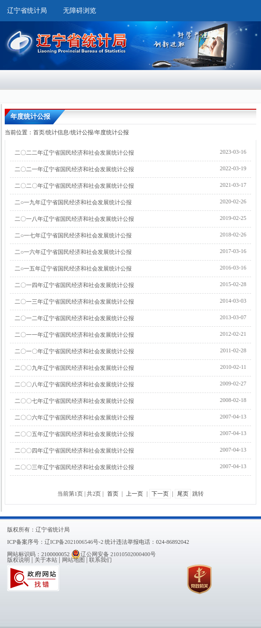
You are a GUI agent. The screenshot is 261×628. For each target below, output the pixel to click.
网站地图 (73, 560)
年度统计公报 (112, 132)
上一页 (134, 493)
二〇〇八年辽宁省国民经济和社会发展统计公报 (74, 384)
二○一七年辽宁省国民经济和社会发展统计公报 (73, 235)
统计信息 (57, 132)
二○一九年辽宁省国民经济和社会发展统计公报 (73, 202)
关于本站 (46, 560)
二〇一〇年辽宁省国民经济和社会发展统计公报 (74, 351)
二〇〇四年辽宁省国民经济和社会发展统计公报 (74, 450)
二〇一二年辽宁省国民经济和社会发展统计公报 (74, 318)
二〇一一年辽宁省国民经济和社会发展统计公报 (74, 334)
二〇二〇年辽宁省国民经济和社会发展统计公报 (74, 186)
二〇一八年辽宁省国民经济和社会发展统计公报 (74, 219)
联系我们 (100, 560)
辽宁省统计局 (27, 10)
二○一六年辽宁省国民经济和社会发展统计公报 (73, 252)
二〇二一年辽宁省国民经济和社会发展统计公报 (74, 169)
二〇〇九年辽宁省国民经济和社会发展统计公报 (74, 368)
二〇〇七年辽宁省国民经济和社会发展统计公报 (74, 401)
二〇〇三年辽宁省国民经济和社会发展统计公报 (74, 467)
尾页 (183, 493)
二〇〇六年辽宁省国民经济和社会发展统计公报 (74, 417)
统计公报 (82, 132)
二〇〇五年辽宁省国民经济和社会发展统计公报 (74, 434)
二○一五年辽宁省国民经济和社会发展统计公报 (73, 268)
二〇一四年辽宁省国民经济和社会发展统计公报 (74, 285)
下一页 (160, 493)
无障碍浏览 (79, 10)
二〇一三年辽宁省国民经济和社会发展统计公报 (74, 301)
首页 (39, 132)
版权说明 (18, 560)
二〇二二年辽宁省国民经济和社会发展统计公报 (74, 152)
